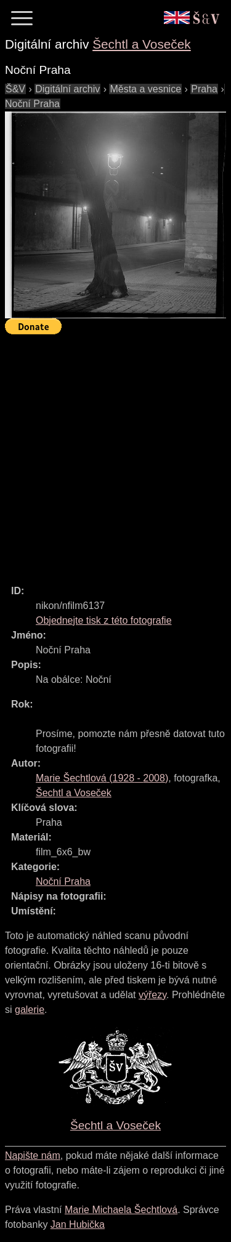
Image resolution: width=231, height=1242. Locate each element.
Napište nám (32, 1155)
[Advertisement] (115, 454)
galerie (29, 1009)
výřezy (152, 995)
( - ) (102, 778)
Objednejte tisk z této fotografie (104, 620)
